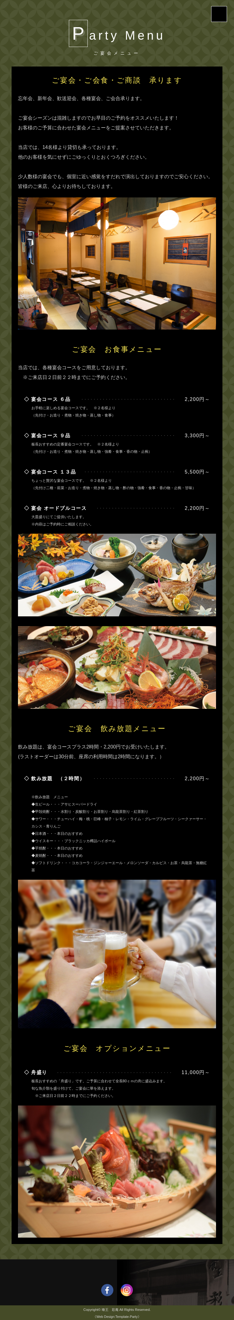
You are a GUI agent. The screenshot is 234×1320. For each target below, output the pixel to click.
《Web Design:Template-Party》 (117, 1316)
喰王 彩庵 (110, 1309)
